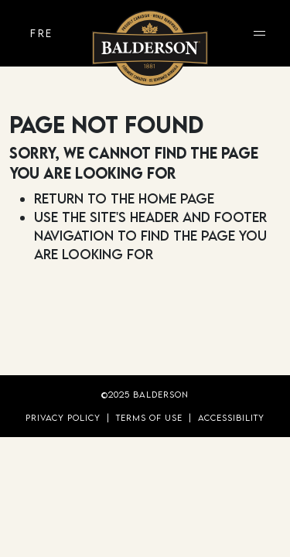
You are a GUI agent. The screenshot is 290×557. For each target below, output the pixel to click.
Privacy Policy (63, 417)
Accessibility (231, 417)
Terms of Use (149, 417)
